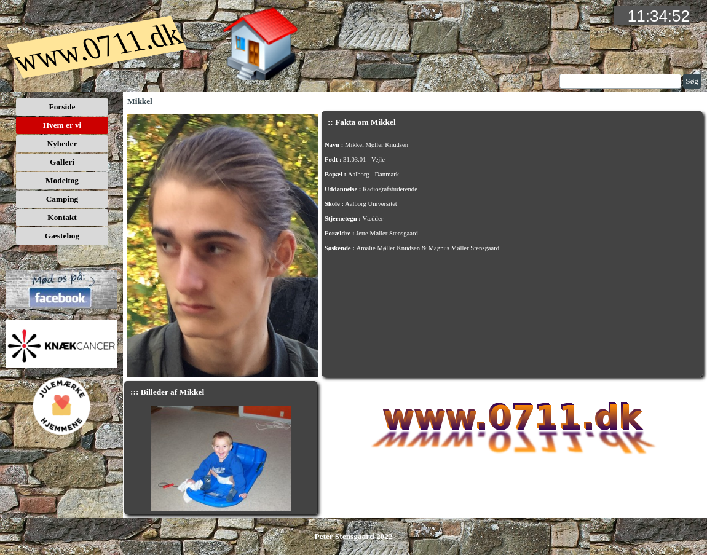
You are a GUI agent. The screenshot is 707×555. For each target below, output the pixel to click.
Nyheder (62, 143)
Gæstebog (62, 235)
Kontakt (61, 217)
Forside (62, 106)
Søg (691, 80)
